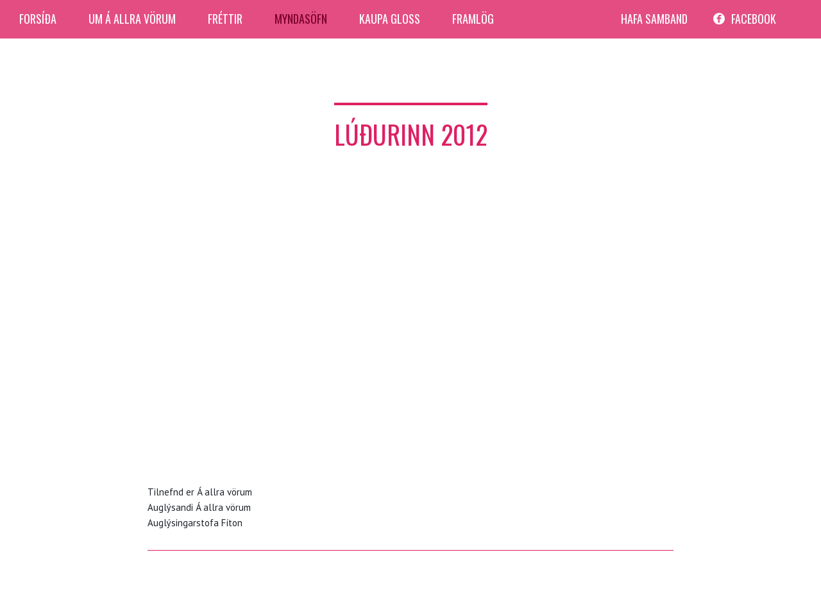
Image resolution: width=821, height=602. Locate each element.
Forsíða (37, 18)
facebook (753, 18)
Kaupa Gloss (389, 18)
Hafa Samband (654, 18)
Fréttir (225, 18)
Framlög (473, 18)
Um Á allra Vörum (132, 18)
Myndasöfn (301, 18)
